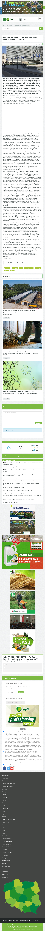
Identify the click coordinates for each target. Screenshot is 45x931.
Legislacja (4, 814)
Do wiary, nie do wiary (7, 786)
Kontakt (5, 920)
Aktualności (5, 778)
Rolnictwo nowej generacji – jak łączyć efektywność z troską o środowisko (21, 480)
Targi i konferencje (6, 860)
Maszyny (4, 816)
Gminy (3, 803)
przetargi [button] (22, 702)
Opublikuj (38, 423)
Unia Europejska (6, 866)
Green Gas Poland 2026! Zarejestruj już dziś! (13, 487)
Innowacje (37, 268)
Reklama (10, 920)
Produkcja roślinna (6, 838)
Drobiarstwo (5, 789)
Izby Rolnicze (5, 808)
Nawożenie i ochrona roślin (8, 819)
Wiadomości (9, 25)
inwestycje (14, 268)
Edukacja (4, 792)
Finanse (4, 800)
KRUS (3, 811)
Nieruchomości (5, 822)
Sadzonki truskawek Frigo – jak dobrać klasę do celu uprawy (17, 490)
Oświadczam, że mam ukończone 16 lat (12, 764)
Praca (3, 830)
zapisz (21, 692)
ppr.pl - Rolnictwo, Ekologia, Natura (16, 263)
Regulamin (31, 920)
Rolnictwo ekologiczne (7, 852)
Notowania (4, 825)
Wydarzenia (5, 877)
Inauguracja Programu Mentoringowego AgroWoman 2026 (17, 493)
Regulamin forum (24, 920)
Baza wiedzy (5, 781)
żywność (6, 270)
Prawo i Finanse (6, 836)
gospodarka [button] (10, 702)
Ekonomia (4, 797)
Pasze (3, 827)
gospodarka (7, 268)
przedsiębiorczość (29, 268)
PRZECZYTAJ (6, 317)
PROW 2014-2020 (6, 847)
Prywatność (16, 920)
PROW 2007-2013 (6, 844)
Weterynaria (5, 871)
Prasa (3, 833)
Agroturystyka (5, 775)
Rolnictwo (4, 849)
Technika (4, 863)
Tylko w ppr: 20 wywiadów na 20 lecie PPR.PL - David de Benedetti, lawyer (22, 467)
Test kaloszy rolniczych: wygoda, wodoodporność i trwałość (17, 478)
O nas (36, 920)
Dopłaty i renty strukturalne (8, 783)
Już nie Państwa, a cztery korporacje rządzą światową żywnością (18, 499)
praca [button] (16, 702)
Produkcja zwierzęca (7, 841)
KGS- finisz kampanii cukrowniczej (11, 502)
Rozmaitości (5, 855)
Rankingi (13, 270)
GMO (3, 805)
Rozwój (4, 858)
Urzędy (3, 869)
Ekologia (4, 794)
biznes (20, 268)
